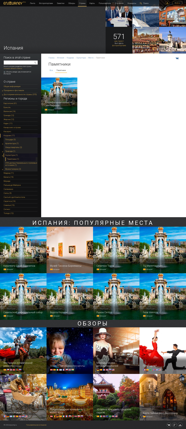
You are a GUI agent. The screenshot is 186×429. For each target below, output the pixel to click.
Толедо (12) (9, 213)
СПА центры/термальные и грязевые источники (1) (21, 164)
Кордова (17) (9, 135)
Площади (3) (10, 139)
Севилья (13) (9, 205)
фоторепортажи (119, 45)
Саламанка (8, 189)
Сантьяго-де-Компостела (14, 197)
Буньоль (7, 107)
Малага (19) (8, 177)
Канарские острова (12, 127)
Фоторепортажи (46, 3)
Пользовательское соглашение (36, 425)
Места (90, 58)
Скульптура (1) (11, 155)
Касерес (7, 131)
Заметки (60, 3)
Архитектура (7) (12, 143)
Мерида (7, 181)
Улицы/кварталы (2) (13, 147)
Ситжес (7, 209)
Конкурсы (132, 3)
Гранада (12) (9, 115)
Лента (32, 3)
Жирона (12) (9, 119)
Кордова (70, 58)
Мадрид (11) (9, 173)
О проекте (119, 3)
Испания (60, 58)
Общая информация (12, 86)
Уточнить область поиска (13, 68)
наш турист (119, 41)
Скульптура (81, 58)
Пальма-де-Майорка (12, 185)
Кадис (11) (8, 123)
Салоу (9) (7, 193)
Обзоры (71, 3)
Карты (92, 3)
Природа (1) (10, 151)
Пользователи (105, 3)
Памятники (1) (13, 159)
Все (51, 70)
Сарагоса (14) (9, 201)
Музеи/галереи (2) (13, 169)
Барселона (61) (10, 103)
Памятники (61, 70)
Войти (177, 3)
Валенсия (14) (9, 111)
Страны (82, 3)
